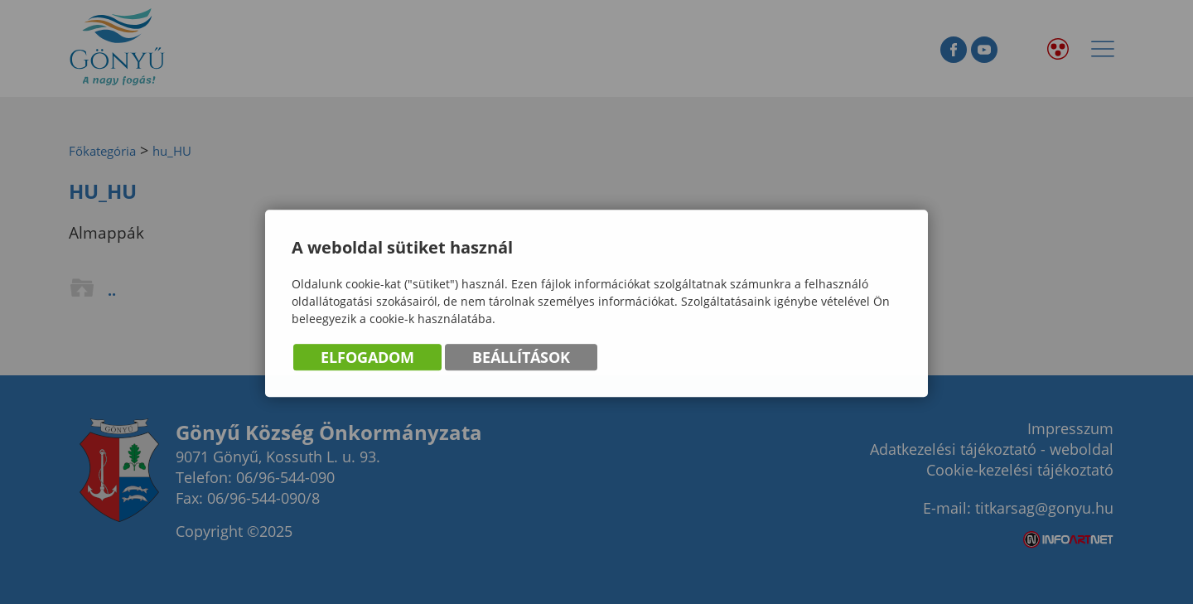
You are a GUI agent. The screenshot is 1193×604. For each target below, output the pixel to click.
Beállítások (521, 359)
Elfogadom (367, 359)
